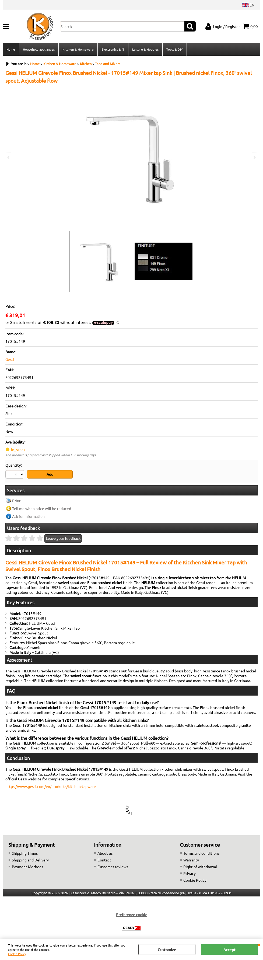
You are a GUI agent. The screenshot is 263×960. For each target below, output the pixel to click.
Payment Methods (27, 866)
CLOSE (258, 944)
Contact (104, 859)
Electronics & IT (112, 49)
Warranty (191, 859)
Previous (8, 157)
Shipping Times (25, 853)
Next (254, 157)
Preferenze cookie (131, 914)
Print (16, 500)
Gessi (9, 359)
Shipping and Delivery (30, 859)
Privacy (189, 873)
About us (105, 853)
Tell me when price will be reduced (41, 508)
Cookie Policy (17, 954)
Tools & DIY (174, 49)
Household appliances (39, 49)
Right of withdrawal (200, 866)
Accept (229, 949)
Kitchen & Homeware (78, 49)
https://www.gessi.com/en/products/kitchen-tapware (50, 786)
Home (10, 49)
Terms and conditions (201, 853)
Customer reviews (112, 866)
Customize (167, 949)
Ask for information (28, 516)
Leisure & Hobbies (145, 49)
